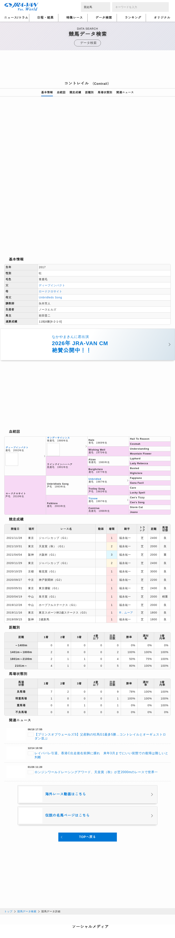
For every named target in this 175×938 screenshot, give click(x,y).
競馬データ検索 (26, 856)
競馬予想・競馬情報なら (142, 922)
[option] (88, 149)
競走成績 (75, 92)
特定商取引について (33, 925)
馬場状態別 (105, 92)
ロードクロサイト (50, 236)
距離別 (89, 92)
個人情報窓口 (89, 920)
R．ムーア (126, 557)
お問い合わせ (59, 925)
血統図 (61, 92)
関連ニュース (125, 92)
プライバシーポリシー (46, 920)
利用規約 (70, 920)
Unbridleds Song (50, 242)
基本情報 (47, 92)
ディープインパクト (52, 230)
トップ (8, 856)
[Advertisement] (87, 67)
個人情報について (16, 920)
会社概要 (10, 925)
